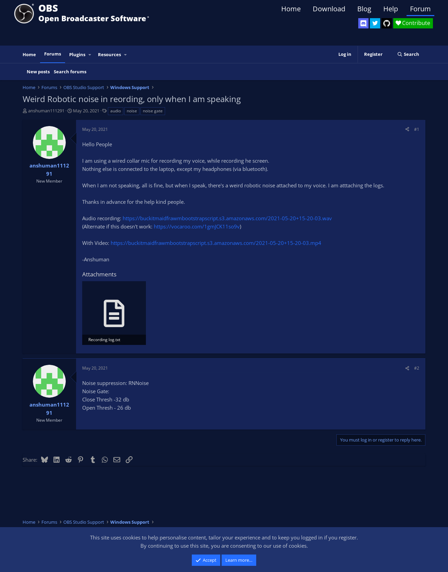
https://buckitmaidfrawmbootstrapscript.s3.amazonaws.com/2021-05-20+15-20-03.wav (227, 218)
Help (390, 8)
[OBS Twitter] (375, 23)
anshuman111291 (46, 111)
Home (291, 8)
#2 (416, 368)
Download (329, 8)
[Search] (408, 54)
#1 (416, 129)
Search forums (70, 72)
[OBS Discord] (363, 23)
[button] (90, 54)
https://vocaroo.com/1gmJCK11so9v (197, 226)
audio (115, 111)
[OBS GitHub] (387, 23)
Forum (420, 8)
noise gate (153, 111)
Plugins (77, 54)
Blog (364, 8)
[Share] (407, 129)
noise (132, 111)
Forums (52, 54)
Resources (109, 54)
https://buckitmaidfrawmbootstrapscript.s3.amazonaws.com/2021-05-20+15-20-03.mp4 (216, 242)
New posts (38, 72)
